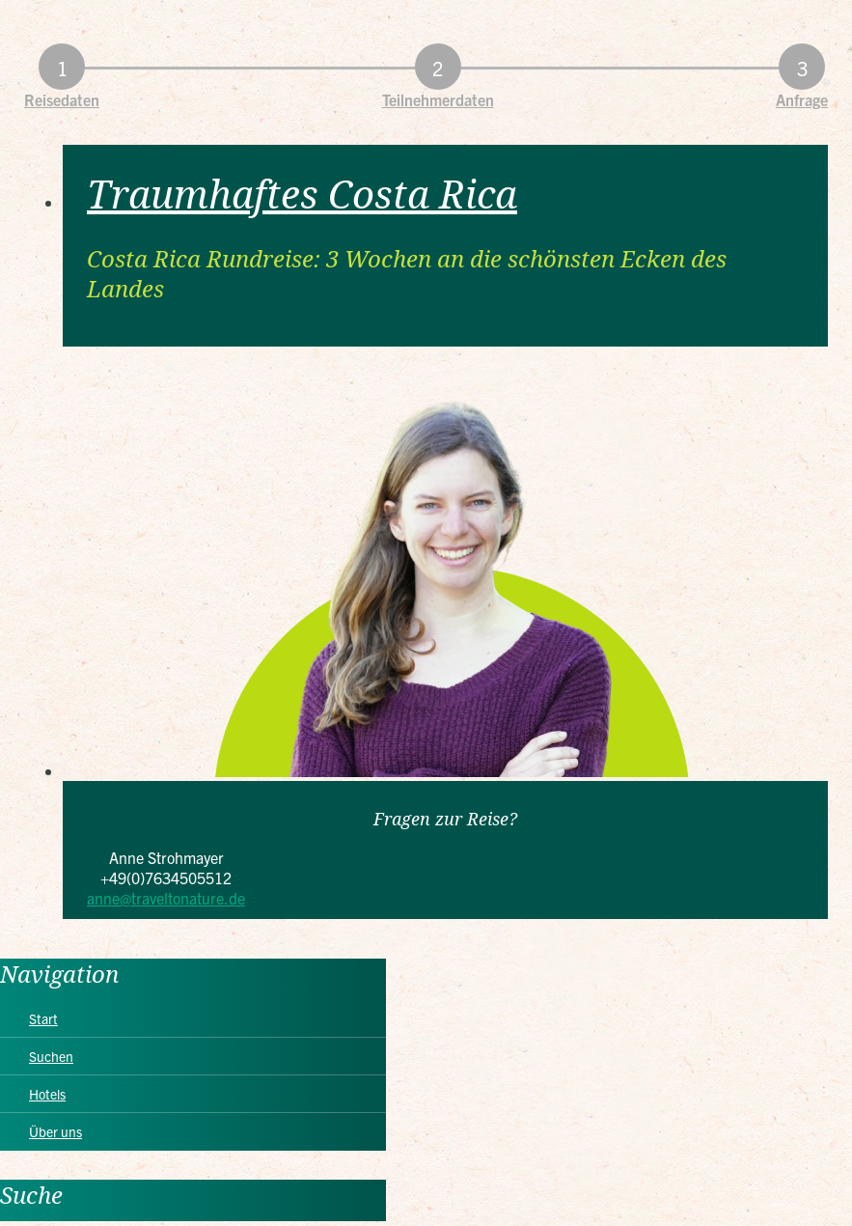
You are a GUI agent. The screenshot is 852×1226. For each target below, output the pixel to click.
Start (43, 1018)
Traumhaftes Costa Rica (302, 193)
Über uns (55, 1131)
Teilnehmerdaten (438, 99)
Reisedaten (61, 99)
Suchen (51, 1056)
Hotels (47, 1093)
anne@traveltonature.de (166, 897)
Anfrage (802, 99)
